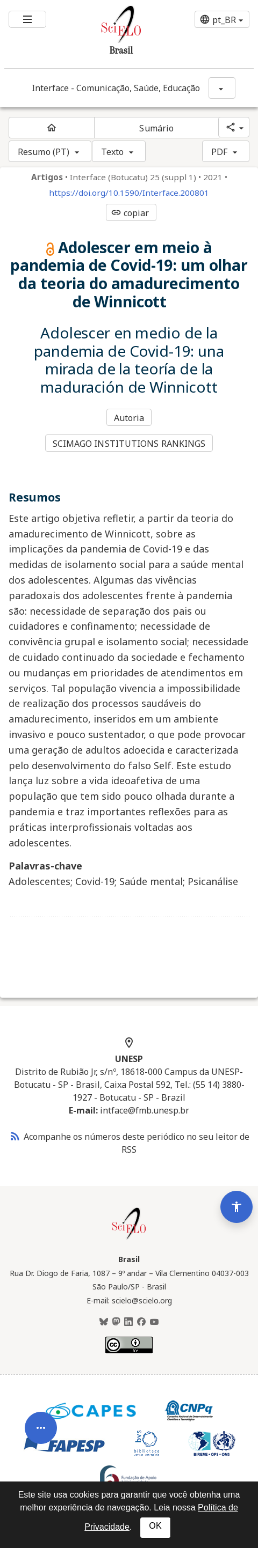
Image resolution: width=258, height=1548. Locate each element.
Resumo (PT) (43, 152)
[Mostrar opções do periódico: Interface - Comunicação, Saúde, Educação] (222, 88)
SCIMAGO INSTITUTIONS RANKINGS (129, 443)
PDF (219, 152)
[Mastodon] (116, 1322)
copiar (130, 213)
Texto (112, 152)
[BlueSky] (103, 1322)
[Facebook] (141, 1322)
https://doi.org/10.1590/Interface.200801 (129, 192)
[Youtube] (154, 1322)
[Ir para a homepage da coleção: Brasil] (108, 34)
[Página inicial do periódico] (52, 127)
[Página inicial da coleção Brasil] (129, 1238)
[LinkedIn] (128, 1322)
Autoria (129, 418)
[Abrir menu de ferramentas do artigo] (41, 1435)
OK (155, 1525)
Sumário (156, 128)
